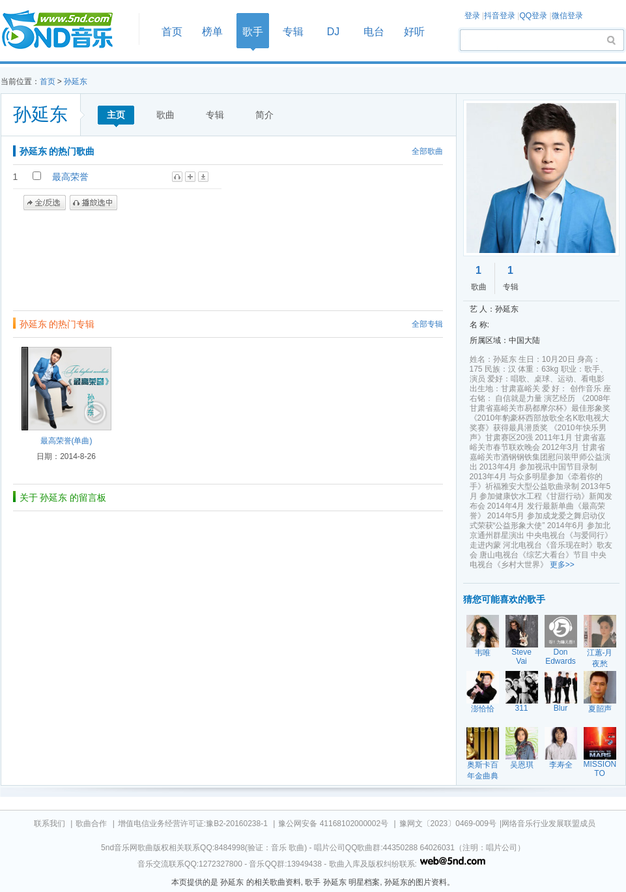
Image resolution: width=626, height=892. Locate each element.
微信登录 (567, 15)
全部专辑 (427, 324)
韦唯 (483, 652)
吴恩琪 (522, 764)
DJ (333, 31)
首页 (66, 30)
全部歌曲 (427, 151)
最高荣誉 (70, 176)
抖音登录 (499, 15)
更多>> (562, 564)
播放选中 (93, 203)
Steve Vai (521, 656)
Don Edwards (560, 656)
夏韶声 (600, 708)
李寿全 (561, 764)
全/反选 (44, 203)
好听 (414, 31)
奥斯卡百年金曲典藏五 (482, 776)
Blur (560, 708)
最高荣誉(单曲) (66, 440)
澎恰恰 (482, 708)
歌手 (252, 31)
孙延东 (75, 81)
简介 (264, 115)
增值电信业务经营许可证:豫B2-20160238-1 (193, 823)
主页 (116, 115)
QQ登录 (533, 15)
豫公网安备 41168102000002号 (333, 823)
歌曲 (165, 115)
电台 (373, 31)
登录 (472, 15)
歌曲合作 (91, 823)
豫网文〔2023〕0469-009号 (447, 823)
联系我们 (49, 823)
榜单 (212, 31)
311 (521, 708)
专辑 (293, 31)
